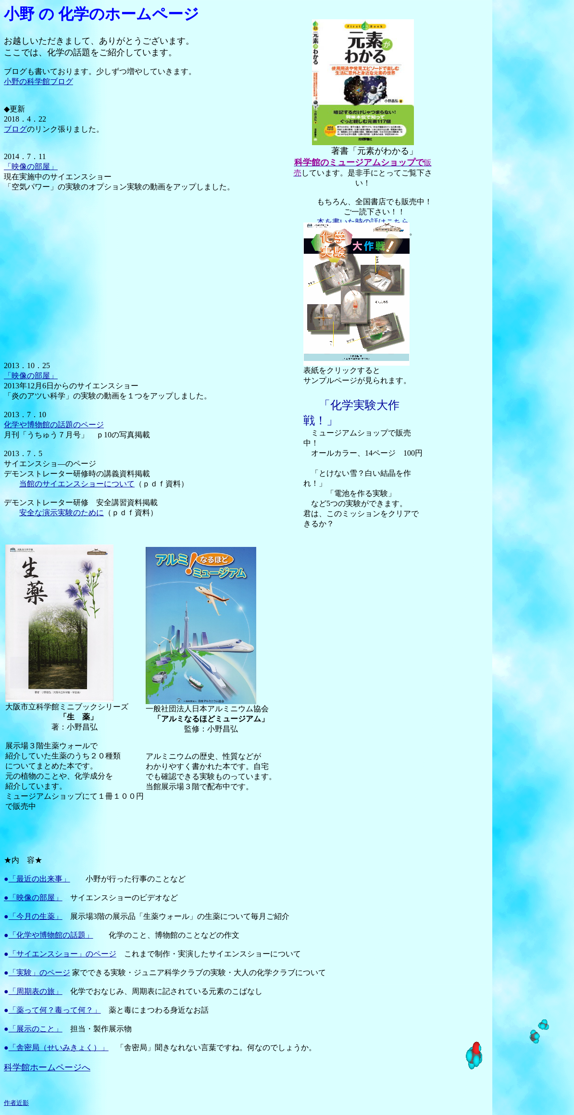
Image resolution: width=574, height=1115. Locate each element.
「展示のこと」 (35, 1029)
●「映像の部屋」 (33, 897)
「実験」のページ (39, 972)
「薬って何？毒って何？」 (55, 1010)
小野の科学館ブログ (38, 81)
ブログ (15, 129)
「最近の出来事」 (39, 879)
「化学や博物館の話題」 (51, 935)
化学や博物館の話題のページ (54, 425)
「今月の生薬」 (35, 916)
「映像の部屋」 (31, 166)
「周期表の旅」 (35, 991)
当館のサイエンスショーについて (77, 484)
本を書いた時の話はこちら (363, 222)
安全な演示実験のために (61, 512)
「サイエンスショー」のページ (62, 954)
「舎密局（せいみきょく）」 (59, 1047)
